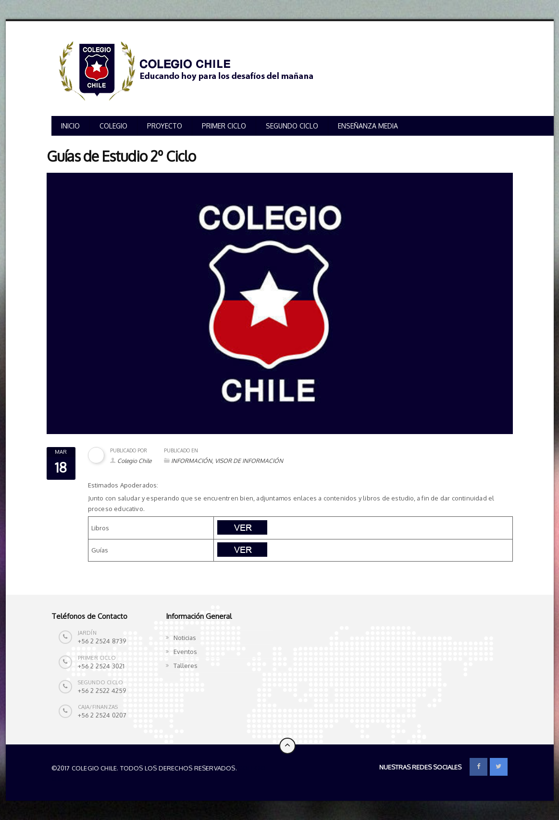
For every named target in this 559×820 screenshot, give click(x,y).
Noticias (185, 637)
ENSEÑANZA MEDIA (368, 126)
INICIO (70, 126)
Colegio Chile (134, 460)
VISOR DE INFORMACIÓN (249, 460)
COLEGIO (113, 126)
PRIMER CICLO (224, 126)
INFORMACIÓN (191, 460)
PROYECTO (164, 126)
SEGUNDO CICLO (292, 126)
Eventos (185, 651)
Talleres (186, 665)
